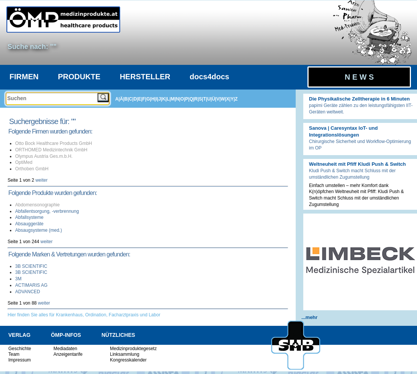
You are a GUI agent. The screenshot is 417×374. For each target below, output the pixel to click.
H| (153, 99)
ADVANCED (27, 291)
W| (223, 99)
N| (178, 99)
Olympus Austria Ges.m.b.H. (43, 156)
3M (18, 278)
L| (169, 99)
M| (173, 99)
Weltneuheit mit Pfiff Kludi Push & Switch (357, 164)
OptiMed (23, 162)
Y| (232, 99)
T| (205, 99)
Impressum (19, 360)
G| (148, 99)
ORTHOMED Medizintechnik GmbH (51, 149)
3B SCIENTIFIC (31, 266)
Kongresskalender (128, 360)
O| (182, 99)
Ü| (214, 99)
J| (160, 99)
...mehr (309, 317)
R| (196, 99)
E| (140, 99)
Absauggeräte (29, 223)
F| (145, 99)
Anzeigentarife (68, 354)
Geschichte (19, 348)
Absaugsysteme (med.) (38, 230)
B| (126, 99)
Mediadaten (65, 348)
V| (218, 99)
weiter (41, 180)
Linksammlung (124, 354)
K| (164, 99)
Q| (192, 99)
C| (131, 99)
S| (201, 99)
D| (135, 99)
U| (209, 99)
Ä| (122, 99)
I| (157, 99)
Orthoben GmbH (32, 168)
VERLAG (19, 335)
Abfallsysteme (29, 217)
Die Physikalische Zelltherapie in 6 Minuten (359, 99)
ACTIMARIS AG (31, 285)
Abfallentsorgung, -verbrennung (47, 211)
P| (187, 99)
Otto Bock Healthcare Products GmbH (53, 143)
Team (13, 354)
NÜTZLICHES (118, 335)
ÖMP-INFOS (66, 335)
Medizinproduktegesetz (133, 348)
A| (117, 99)
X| (228, 99)
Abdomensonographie (37, 204)
